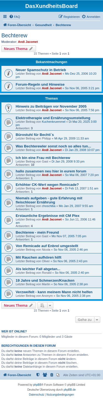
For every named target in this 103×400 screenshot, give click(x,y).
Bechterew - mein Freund (37, 232)
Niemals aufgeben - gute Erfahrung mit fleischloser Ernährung (49, 200)
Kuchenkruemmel (53, 121)
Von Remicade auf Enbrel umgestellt (47, 246)
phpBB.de (70, 389)
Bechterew (14, 35)
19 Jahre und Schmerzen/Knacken (45, 280)
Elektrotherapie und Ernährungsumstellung (53, 118)
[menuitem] (14, 16)
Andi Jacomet (28, 41)
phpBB (37, 384)
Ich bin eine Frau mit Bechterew (43, 158)
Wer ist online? (14, 331)
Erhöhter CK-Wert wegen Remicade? (47, 185)
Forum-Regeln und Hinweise (40, 84)
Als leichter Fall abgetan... (38, 269)
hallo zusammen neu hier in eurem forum (51, 171)
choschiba (48, 206)
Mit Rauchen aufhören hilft (38, 257)
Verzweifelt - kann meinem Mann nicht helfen (54, 292)
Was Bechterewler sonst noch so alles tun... (53, 146)
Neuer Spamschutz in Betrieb (41, 70)
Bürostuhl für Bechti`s (35, 135)
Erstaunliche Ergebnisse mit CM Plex (47, 216)
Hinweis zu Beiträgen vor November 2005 (51, 106)
